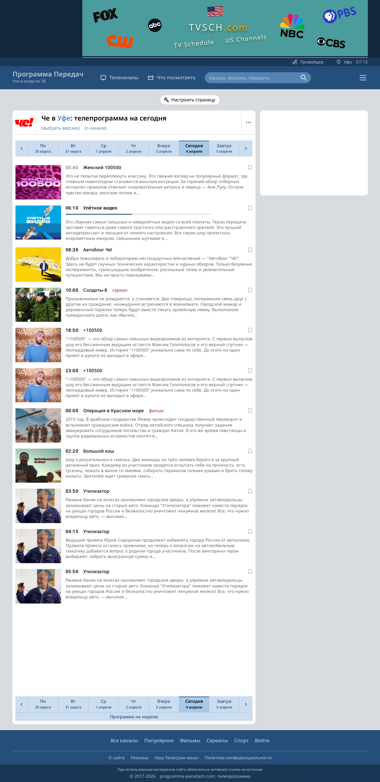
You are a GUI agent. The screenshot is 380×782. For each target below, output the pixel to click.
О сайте (116, 757)
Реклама (140, 757)
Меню (248, 122)
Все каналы (124, 740)
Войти (262, 740)
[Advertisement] (132, 651)
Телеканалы (119, 77)
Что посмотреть (172, 77)
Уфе (63, 117)
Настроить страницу (193, 100)
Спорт (241, 740)
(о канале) (95, 128)
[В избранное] (250, 167)
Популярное (159, 740)
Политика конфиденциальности (238, 757)
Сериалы (217, 740)
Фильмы (190, 740)
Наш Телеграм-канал (177, 757)
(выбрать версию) (60, 128)
